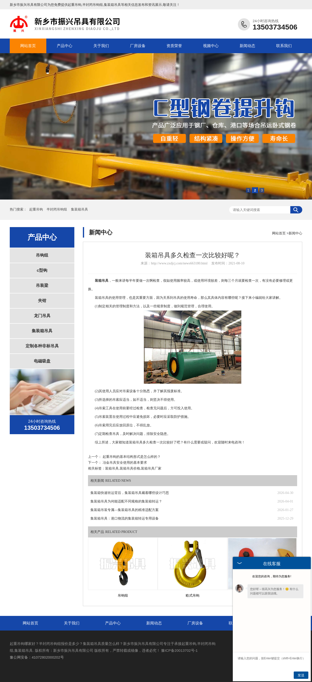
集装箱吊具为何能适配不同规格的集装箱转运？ (126, 501)
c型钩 (42, 270)
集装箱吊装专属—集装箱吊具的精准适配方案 (124, 510)
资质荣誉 (174, 46)
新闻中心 (295, 233)
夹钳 (42, 300)
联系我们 (284, 46)
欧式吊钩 (192, 595)
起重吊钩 (74, 5)
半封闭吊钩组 (57, 209)
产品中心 (64, 46)
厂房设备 (138, 46)
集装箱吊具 (79, 209)
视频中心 (211, 46)
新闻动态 (247, 46)
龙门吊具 (42, 315)
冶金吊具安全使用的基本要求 (125, 462)
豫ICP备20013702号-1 (179, 650)
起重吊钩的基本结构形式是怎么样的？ (132, 457)
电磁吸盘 (42, 361)
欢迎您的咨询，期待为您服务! (271, 576)
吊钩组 (42, 255)
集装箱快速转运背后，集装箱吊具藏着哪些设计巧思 (129, 493)
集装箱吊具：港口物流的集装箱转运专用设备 (124, 518)
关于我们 (101, 46)
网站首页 (28, 46)
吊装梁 (42, 285)
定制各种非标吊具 (42, 346)
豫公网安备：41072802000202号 (37, 657)
